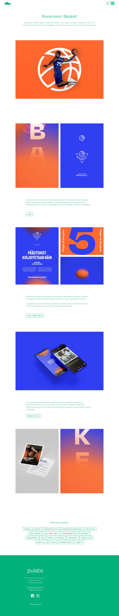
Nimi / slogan (35, 533)
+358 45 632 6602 (35, 590)
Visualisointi (32, 538)
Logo (29, 214)
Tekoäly (78, 542)
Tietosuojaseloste (35, 604)
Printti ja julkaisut (56, 538)
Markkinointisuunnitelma (72, 529)
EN (108, 3)
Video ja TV (41, 542)
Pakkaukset (72, 538)
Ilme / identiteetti (35, 315)
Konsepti (37, 529)
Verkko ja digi (33, 416)
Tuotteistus (90, 529)
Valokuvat (85, 533)
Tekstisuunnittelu (69, 533)
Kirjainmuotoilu (65, 542)
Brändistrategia (51, 529)
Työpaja (27, 529)
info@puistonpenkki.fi (35, 587)
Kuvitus (53, 542)
